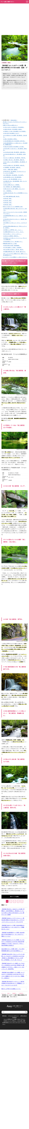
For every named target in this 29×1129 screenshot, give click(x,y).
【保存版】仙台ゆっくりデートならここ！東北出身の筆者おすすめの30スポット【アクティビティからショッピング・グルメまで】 (12, 920)
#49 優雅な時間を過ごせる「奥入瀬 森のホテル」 (14, 251)
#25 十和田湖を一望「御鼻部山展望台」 (12, 186)
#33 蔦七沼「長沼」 (7, 204)
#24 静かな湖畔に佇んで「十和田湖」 (11, 184)
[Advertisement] (14, 18)
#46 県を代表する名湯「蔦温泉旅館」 (11, 245)
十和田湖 (4, 62)
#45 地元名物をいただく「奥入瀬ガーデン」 (13, 241)
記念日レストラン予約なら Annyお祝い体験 (14, 1020)
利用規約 (14, 1017)
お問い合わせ (23, 1015)
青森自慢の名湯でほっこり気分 (10, 243)
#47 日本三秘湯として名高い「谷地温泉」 (12, 247)
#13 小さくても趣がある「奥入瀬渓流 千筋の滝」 (14, 157)
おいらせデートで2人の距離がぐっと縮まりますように (15, 257)
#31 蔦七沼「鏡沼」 (7, 200)
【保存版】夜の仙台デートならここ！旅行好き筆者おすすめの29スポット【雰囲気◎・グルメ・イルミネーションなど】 (12, 983)
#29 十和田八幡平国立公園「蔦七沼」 (11, 196)
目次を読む (14, 120)
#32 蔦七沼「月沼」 (7, 202)
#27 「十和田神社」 (7, 190)
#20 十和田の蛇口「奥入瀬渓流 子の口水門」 (13, 175)
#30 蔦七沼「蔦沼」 (7, 198)
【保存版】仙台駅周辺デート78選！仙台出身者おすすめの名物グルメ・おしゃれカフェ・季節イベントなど (12, 934)
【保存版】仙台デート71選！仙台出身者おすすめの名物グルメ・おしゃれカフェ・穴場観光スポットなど (12, 927)
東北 (9, 62)
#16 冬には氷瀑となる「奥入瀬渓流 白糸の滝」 (14, 165)
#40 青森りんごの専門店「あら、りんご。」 (13, 229)
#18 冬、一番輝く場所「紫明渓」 (10, 169)
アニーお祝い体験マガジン (7, 1)
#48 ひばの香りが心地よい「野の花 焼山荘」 (13, 249)
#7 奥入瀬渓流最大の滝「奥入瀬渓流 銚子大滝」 (14, 140)
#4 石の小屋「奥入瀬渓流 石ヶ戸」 (11, 133)
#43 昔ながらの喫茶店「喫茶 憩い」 (11, 235)
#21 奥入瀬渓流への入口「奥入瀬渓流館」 (12, 177)
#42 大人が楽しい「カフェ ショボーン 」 (12, 233)
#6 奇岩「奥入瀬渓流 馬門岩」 (10, 138)
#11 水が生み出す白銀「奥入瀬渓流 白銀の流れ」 (14, 152)
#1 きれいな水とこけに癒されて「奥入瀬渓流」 (13, 127)
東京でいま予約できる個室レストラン (11, 988)
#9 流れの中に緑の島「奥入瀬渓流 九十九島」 (13, 146)
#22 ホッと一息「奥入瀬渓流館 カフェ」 (12, 179)
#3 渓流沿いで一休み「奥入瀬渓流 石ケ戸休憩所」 (14, 131)
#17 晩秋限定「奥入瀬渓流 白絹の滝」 (12, 167)
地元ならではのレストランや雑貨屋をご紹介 (13, 206)
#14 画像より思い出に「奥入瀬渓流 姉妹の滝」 (14, 159)
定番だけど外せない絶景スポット (10, 125)
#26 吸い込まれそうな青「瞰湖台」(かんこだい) (14, 188)
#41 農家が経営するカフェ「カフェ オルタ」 (13, 231)
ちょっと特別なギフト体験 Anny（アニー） (14, 1019)
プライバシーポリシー (13, 1015)
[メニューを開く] (27, 2)
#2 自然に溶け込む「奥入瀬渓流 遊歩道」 (12, 129)
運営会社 (4, 1015)
